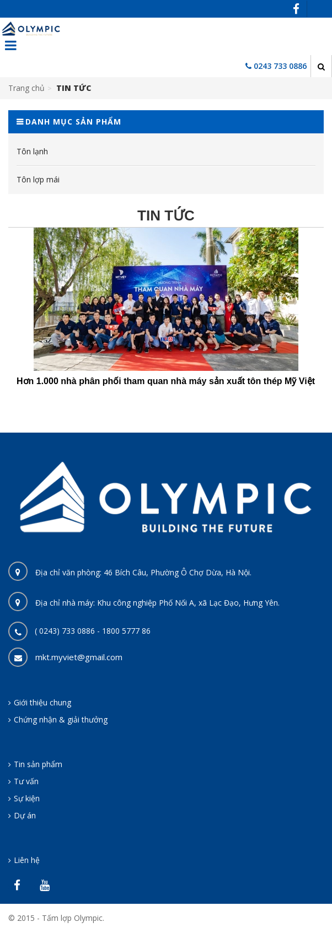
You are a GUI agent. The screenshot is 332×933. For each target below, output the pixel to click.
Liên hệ (27, 860)
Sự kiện (27, 798)
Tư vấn (26, 781)
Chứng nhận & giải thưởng (61, 719)
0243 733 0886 (280, 66)
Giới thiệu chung (42, 702)
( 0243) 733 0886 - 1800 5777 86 (93, 630)
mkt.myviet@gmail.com (78, 656)
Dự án (25, 815)
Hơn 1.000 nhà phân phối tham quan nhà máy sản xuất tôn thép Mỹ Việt (166, 381)
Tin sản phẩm (38, 764)
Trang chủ (26, 88)
